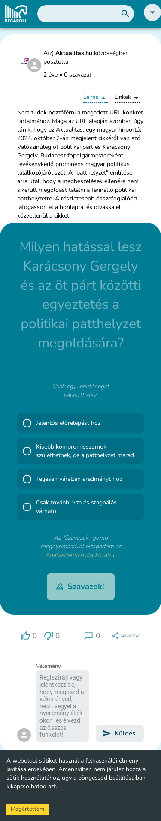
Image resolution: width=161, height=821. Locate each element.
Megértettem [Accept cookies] (27, 809)
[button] (152, 19)
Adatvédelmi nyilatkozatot (80, 555)
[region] (28, 635)
